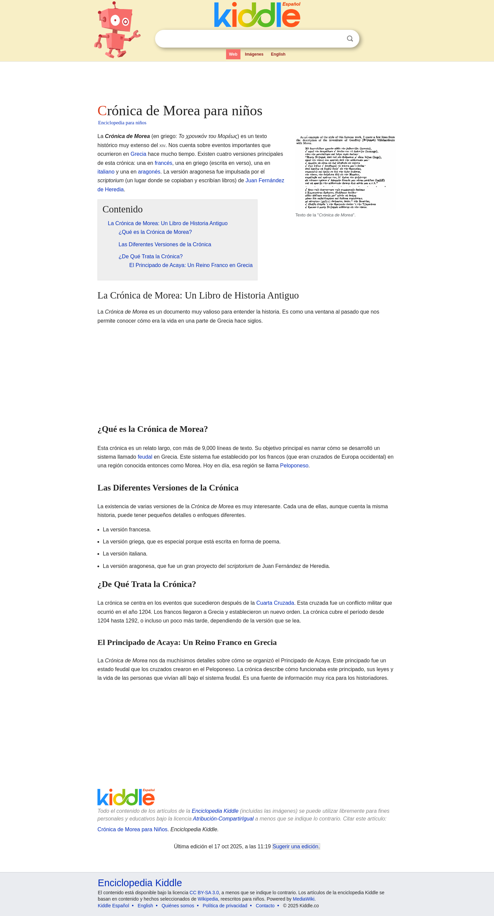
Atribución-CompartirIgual (223, 819)
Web (233, 54)
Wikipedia (208, 899)
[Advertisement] (246, 80)
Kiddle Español (113, 905)
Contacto (265, 905)
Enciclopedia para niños (122, 122)
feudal (145, 457)
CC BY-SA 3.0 (204, 892)
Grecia (138, 154)
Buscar (350, 38)
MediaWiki (303, 899)
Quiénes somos (177, 905)
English (278, 54)
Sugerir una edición (295, 846)
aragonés (149, 172)
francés (163, 163)
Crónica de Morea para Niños (132, 829)
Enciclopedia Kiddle (215, 811)
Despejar (336, 39)
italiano (106, 172)
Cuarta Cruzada (275, 603)
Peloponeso (294, 465)
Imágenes (254, 54)
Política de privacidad (225, 905)
